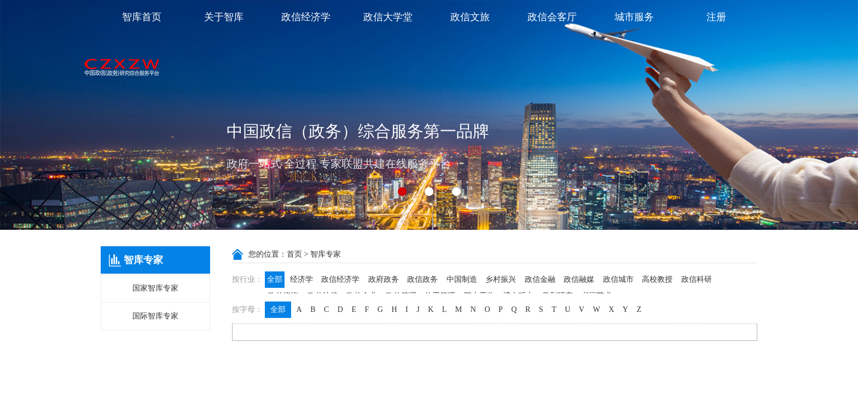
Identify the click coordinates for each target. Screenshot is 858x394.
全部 (274, 279)
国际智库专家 (155, 316)
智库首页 (141, 16)
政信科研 (696, 279)
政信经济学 (306, 16)
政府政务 (383, 279)
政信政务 (422, 279)
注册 (716, 16)
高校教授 (657, 279)
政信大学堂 (388, 16)
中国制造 (462, 279)
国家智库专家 (155, 288)
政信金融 (540, 279)
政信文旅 (470, 16)
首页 (294, 254)
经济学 (301, 279)
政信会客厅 (552, 16)
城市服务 (634, 16)
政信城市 (618, 279)
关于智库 (224, 16)
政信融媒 (579, 279)
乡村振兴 (500, 279)
